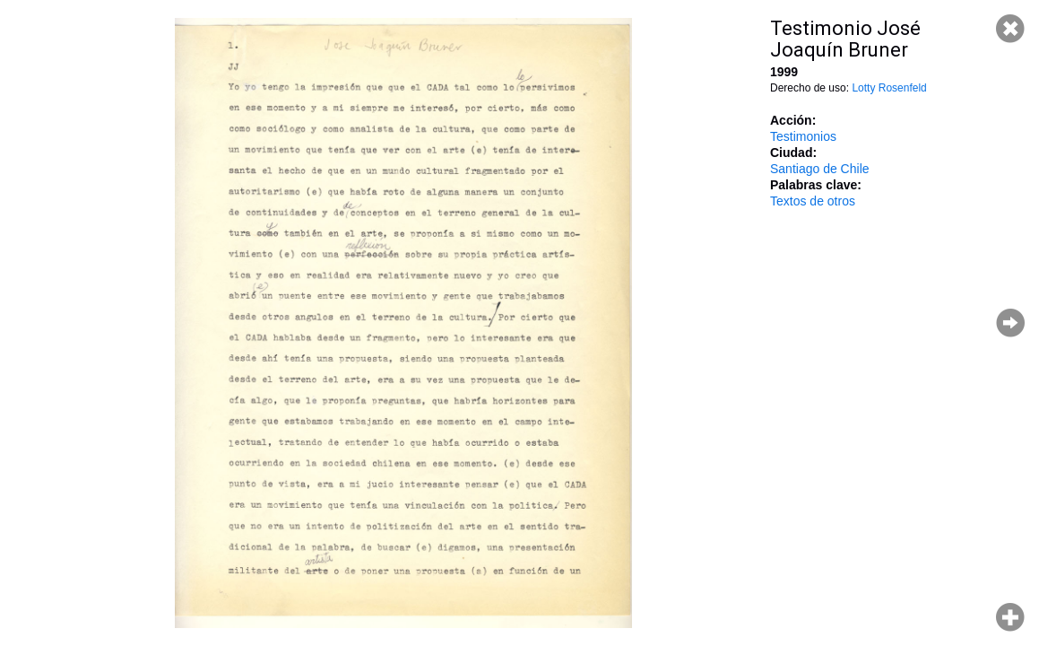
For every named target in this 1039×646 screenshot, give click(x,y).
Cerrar (1010, 28)
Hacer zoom (1010, 617)
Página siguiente (1010, 323)
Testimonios (803, 136)
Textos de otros (812, 201)
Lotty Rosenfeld (889, 88)
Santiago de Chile (820, 169)
